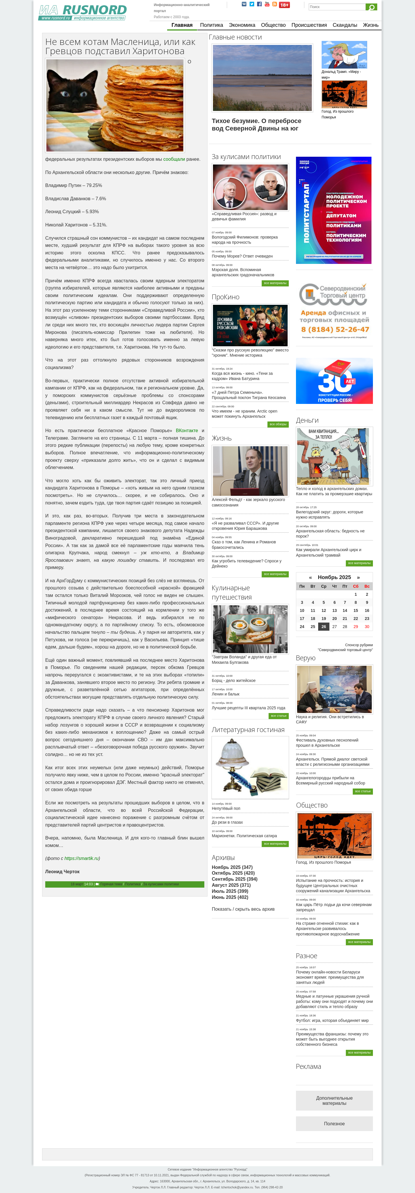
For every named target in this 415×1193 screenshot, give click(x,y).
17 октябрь (218, 689)
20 (334, 618)
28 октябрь (302, 507)
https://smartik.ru (82, 858)
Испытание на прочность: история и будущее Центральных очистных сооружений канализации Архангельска (333, 885)
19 (324, 618)
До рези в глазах (227, 822)
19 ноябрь (302, 875)
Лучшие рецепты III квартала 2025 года (248, 708)
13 (334, 610)
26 (324, 626)
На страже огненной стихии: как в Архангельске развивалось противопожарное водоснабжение (328, 928)
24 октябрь (218, 817)
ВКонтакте (187, 430)
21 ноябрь (302, 1015)
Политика (211, 25)
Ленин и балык (225, 694)
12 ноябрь (218, 518)
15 (356, 610)
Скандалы (345, 25)
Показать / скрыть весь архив (243, 909)
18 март (77, 884)
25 (313, 626)
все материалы (275, 283)
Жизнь (371, 25)
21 (345, 618)
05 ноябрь (218, 251)
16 (367, 610)
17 (302, 618)
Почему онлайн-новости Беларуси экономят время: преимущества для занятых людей (330, 977)
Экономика (242, 25)
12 (324, 610)
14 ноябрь (218, 803)
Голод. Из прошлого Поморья (323, 862)
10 (302, 610)
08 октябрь (218, 265)
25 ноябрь (302, 735)
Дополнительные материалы (334, 1101)
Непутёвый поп (226, 808)
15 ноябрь (302, 918)
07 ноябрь (218, 232)
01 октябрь (218, 703)
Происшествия (309, 25)
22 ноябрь (302, 773)
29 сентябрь (303, 545)
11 (313, 610)
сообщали (174, 159)
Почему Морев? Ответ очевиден (242, 256)
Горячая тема (111, 884)
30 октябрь (218, 556)
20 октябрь (302, 526)
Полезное (334, 1123)
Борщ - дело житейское (234, 680)
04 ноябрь (218, 537)
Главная (182, 25)
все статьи (278, 715)
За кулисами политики (161, 884)
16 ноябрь (302, 899)
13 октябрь (218, 387)
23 (367, 618)
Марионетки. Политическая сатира (244, 835)
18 (313, 618)
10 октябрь (218, 831)
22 (356, 618)
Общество (273, 25)
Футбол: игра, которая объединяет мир (332, 1020)
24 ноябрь (302, 754)
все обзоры (278, 424)
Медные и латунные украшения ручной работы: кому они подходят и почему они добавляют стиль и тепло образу (334, 1001)
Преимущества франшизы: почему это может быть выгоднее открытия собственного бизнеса (332, 1039)
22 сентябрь (219, 406)
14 (345, 610)
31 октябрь (218, 368)
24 (302, 626)
